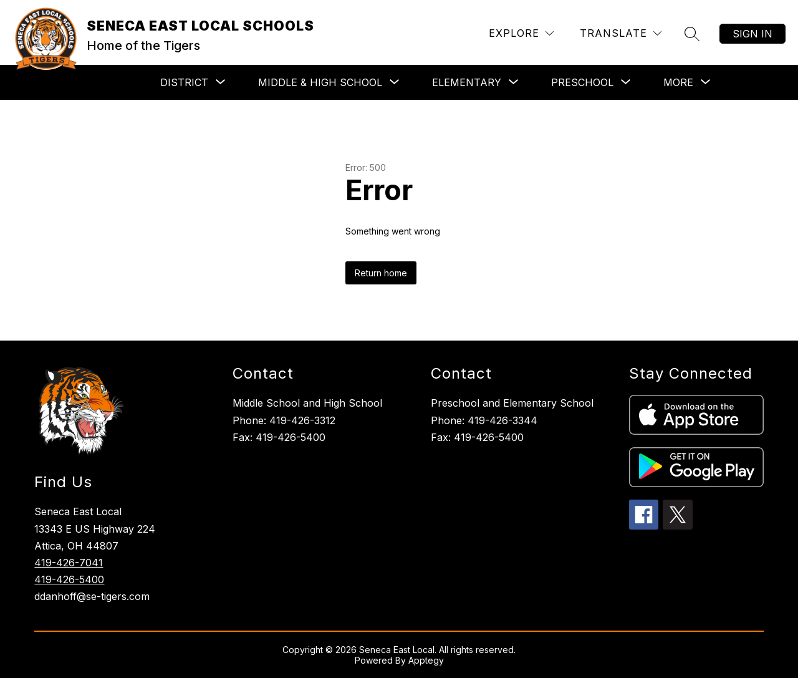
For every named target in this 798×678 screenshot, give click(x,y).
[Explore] (521, 33)
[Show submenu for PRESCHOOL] (582, 82)
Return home (381, 273)
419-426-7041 (68, 562)
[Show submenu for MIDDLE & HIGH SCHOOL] (320, 82)
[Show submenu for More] (678, 82)
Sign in (752, 33)
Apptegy (426, 660)
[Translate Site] (621, 33)
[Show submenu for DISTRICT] (184, 82)
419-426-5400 (69, 579)
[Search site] (692, 33)
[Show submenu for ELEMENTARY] (466, 82)
